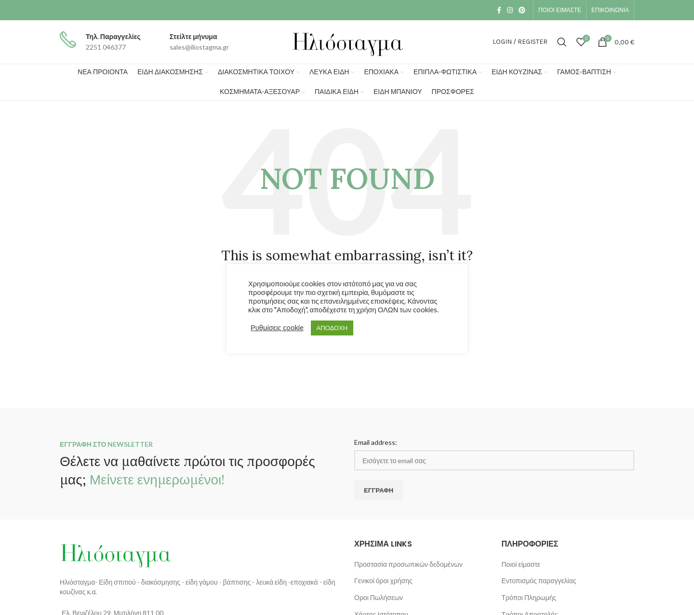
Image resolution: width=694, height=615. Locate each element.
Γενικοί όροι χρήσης (383, 580)
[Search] (562, 42)
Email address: (375, 442)
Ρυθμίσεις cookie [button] (277, 327)
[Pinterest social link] (522, 10)
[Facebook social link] (499, 10)
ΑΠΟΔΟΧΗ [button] (332, 328)
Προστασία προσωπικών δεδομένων (408, 564)
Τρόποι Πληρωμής (529, 597)
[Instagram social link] (510, 10)
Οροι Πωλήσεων (378, 597)
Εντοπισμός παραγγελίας (539, 580)
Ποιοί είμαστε (521, 564)
